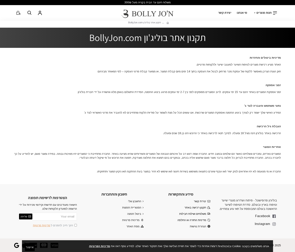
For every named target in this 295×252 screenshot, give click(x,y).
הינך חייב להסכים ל (54, 225)
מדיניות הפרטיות (99, 246)
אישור (30, 247)
